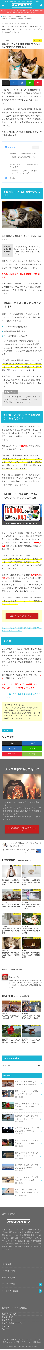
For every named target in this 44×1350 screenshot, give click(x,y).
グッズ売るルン (21, 1346)
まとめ (12, 178)
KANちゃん (14, 977)
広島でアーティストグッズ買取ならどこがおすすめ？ (20, 1118)
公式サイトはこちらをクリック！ (22, 616)
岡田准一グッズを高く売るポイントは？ (24, 158)
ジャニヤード (7, 1320)
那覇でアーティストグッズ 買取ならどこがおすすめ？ (20, 1106)
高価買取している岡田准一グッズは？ (24, 153)
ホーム (6, 1339)
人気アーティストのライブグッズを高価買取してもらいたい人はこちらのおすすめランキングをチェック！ (22, 12)
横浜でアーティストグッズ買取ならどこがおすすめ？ (20, 1168)
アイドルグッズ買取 (10, 1291)
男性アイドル (8, 730)
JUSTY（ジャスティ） (11, 1314)
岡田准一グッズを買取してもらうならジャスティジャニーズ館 (25, 172)
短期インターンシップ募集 (11, 1342)
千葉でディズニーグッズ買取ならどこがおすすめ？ (20, 1094)
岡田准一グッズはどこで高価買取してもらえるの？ (24, 165)
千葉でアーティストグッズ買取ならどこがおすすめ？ (20, 1155)
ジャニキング (7, 1317)
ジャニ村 (5, 1326)
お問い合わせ (37, 1342)
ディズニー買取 (8, 1271)
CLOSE (35, 147)
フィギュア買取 (8, 1284)
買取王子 (5, 1329)
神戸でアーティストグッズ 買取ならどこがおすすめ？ (20, 1131)
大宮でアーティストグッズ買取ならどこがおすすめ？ (20, 1143)
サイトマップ (26, 1342)
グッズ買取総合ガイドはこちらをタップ (22, 829)
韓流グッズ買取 (8, 1277)
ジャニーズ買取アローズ (12, 1323)
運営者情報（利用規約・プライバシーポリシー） (25, 1339)
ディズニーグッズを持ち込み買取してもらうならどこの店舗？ (20, 1192)
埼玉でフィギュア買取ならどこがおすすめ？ (20, 1083)
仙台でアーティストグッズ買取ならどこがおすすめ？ (20, 1180)
